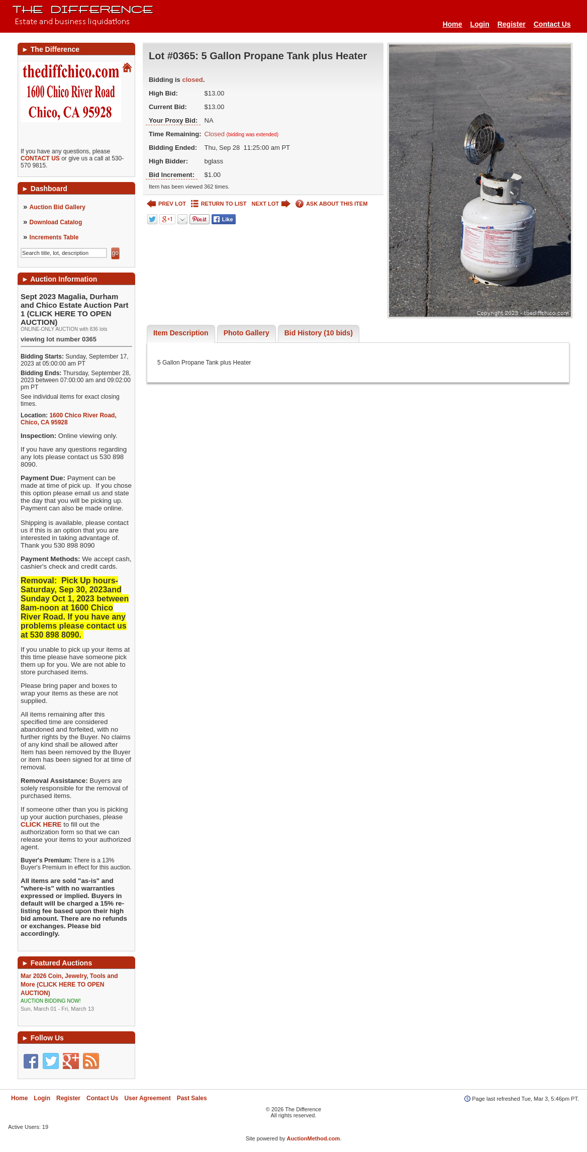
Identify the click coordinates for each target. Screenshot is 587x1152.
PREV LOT (166, 204)
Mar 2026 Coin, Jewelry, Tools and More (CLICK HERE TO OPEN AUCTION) (76, 992)
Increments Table (54, 237)
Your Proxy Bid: (173, 120)
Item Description (181, 333)
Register (512, 24)
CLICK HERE (41, 824)
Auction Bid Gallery (57, 207)
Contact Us (552, 24)
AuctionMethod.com (313, 1138)
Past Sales (192, 1098)
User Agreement (147, 1098)
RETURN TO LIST (219, 204)
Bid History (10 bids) (318, 333)
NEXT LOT (271, 204)
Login (480, 24)
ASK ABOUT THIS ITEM (331, 204)
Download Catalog (56, 222)
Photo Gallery (246, 333)
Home (452, 24)
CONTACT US (40, 158)
